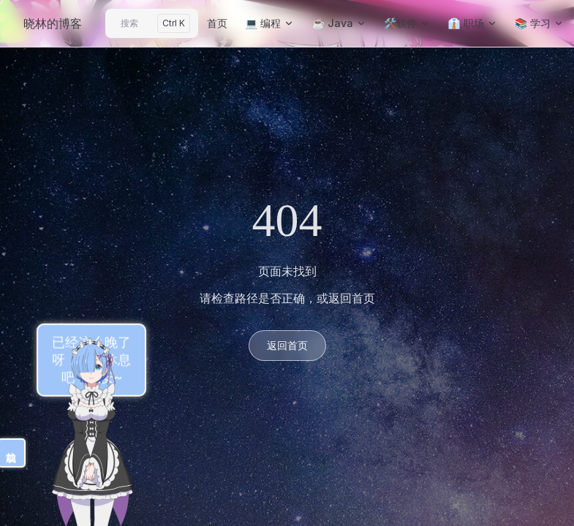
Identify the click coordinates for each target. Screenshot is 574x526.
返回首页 (287, 345)
